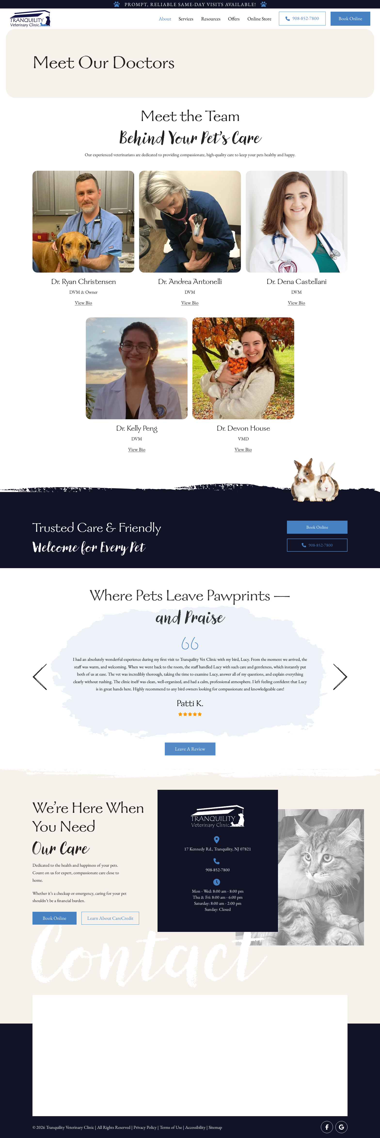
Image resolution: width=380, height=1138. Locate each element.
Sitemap (215, 1127)
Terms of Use (171, 1127)
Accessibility (195, 1127)
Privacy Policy (145, 1127)
